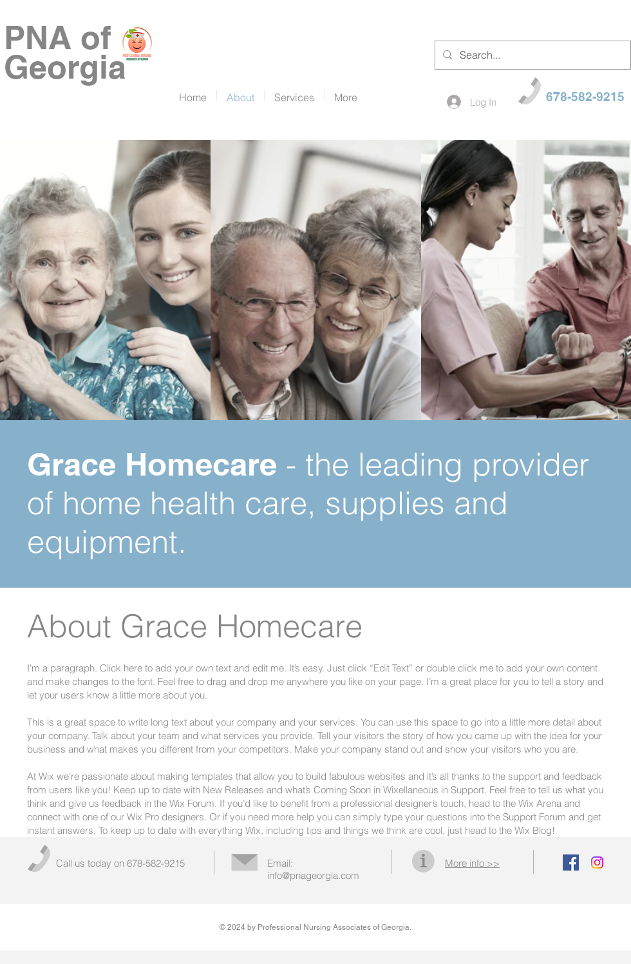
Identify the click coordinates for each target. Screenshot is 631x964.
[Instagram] (597, 862)
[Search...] (531, 55)
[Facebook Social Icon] (571, 862)
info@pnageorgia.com (313, 875)
